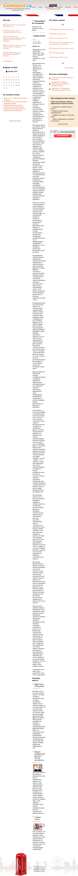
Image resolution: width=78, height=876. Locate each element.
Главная (53, 5)
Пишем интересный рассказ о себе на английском (39, 756)
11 (9, 80)
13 (14, 80)
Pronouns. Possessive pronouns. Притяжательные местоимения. (14, 106)
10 (6, 80)
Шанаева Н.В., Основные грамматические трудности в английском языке (60, 83)
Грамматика (49, 7)
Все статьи (69, 68)
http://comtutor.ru (39, 866)
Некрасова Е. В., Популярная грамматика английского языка (61, 89)
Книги (40, 7)
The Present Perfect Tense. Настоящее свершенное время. (15, 102)
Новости (68, 7)
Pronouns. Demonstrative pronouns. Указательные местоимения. (15, 109)
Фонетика (59, 7)
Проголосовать (63, 124)
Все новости (8, 61)
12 (11, 80)
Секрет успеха (37, 818)
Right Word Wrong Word (39, 685)
